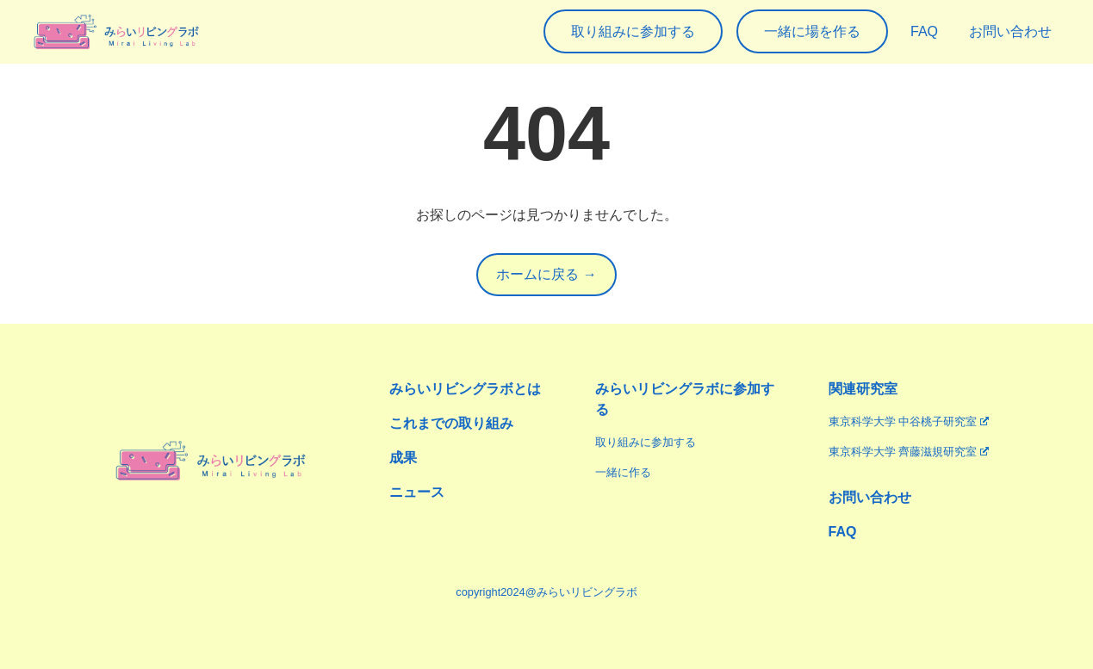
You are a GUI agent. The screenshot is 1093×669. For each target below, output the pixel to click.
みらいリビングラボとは (465, 388)
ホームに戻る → (546, 274)
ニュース (416, 492)
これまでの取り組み (451, 423)
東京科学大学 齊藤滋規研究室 (909, 451)
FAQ (843, 531)
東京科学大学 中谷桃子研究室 (909, 421)
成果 (403, 457)
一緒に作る (623, 472)
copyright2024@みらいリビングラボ (546, 591)
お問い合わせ (870, 497)
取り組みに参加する (645, 442)
